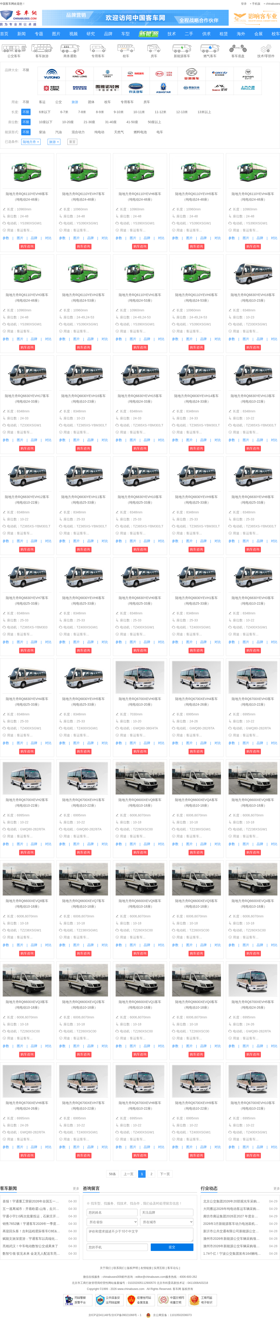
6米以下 (45, 112)
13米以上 (204, 112)
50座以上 (154, 122)
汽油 (58, 132)
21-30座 (89, 122)
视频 (73, 33)
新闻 (21, 33)
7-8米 (82, 112)
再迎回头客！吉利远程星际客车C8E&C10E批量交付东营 (31, 1231)
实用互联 (159, 1268)
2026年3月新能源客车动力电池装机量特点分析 (232, 1224)
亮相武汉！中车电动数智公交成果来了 (30, 1246)
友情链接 (146, 1268)
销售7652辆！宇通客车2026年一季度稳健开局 (31, 1224)
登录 (244, 3)
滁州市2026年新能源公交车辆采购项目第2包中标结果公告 (232, 1238)
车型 (125, 33)
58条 (112, 1174)
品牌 (108, 33)
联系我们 (119, 1268)
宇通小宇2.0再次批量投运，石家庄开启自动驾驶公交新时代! (31, 1216)
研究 (91, 33)
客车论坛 (172, 1268)
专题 (39, 33)
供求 (206, 33)
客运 (42, 102)
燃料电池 (140, 132)
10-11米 (139, 112)
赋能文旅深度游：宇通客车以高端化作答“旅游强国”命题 (31, 1238)
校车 (276, 33)
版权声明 (132, 1268)
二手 (189, 33)
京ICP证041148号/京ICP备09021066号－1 (114, 1315)
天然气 (119, 132)
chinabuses (273, 3)
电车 (160, 132)
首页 (4, 33)
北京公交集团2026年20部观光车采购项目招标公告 (232, 1201)
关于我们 (105, 1268)
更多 (76, 1188)
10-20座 (68, 122)
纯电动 (99, 132)
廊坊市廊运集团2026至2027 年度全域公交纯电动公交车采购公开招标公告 (232, 1216)
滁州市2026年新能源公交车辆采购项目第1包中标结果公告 (232, 1246)
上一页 (128, 1174)
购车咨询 (27, 246)
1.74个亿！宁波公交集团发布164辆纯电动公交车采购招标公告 (232, 1253)
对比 (48, 238)
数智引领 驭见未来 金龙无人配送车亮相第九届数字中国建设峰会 (31, 1253)
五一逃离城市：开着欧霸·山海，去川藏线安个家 (31, 1209)
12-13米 (182, 112)
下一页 (165, 1174)
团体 (91, 102)
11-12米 (160, 112)
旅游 (75, 102)
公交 (58, 102)
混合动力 (78, 132)
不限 (26, 70)
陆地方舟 (31, 142)
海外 (241, 33)
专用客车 (127, 102)
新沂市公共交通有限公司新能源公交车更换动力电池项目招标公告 (232, 1231)
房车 (147, 102)
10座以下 (45, 122)
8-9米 (100, 112)
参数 (6, 238)
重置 (72, 142)
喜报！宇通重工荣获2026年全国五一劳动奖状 (31, 1201)
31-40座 (111, 122)
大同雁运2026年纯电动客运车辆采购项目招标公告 (232, 1209)
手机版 (256, 3)
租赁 (224, 33)
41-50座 (132, 122)
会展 (258, 33)
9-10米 (119, 112)
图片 (56, 33)
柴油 (42, 132)
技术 (172, 33)
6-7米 (64, 112)
